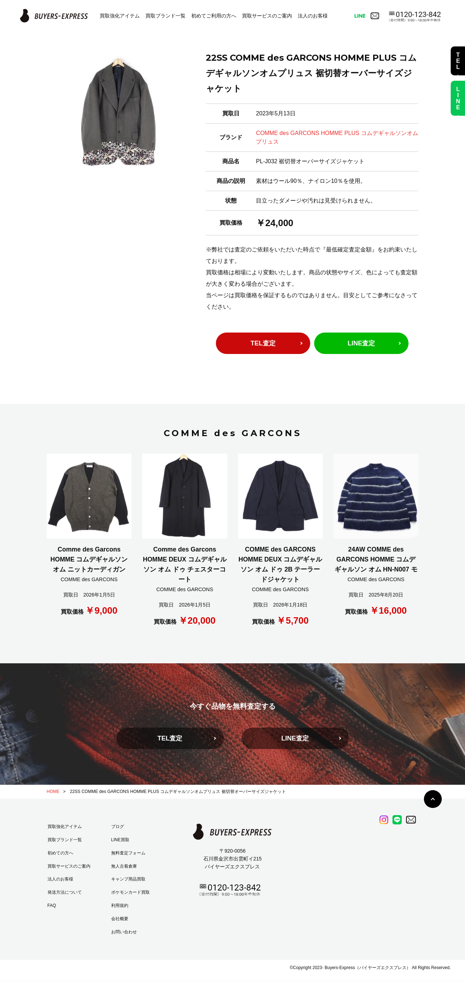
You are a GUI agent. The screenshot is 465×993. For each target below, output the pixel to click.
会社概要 (119, 918)
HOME (53, 791)
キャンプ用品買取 (128, 879)
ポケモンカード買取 (130, 892)
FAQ (52, 905)
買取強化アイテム (120, 16)
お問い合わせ (124, 931)
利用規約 (119, 905)
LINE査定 (361, 343)
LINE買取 (120, 839)
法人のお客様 (313, 16)
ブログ (117, 826)
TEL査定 (263, 343)
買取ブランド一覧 (165, 16)
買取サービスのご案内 (267, 16)
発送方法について (65, 892)
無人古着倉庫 (124, 866)
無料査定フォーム (128, 852)
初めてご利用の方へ (213, 16)
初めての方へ (60, 852)
